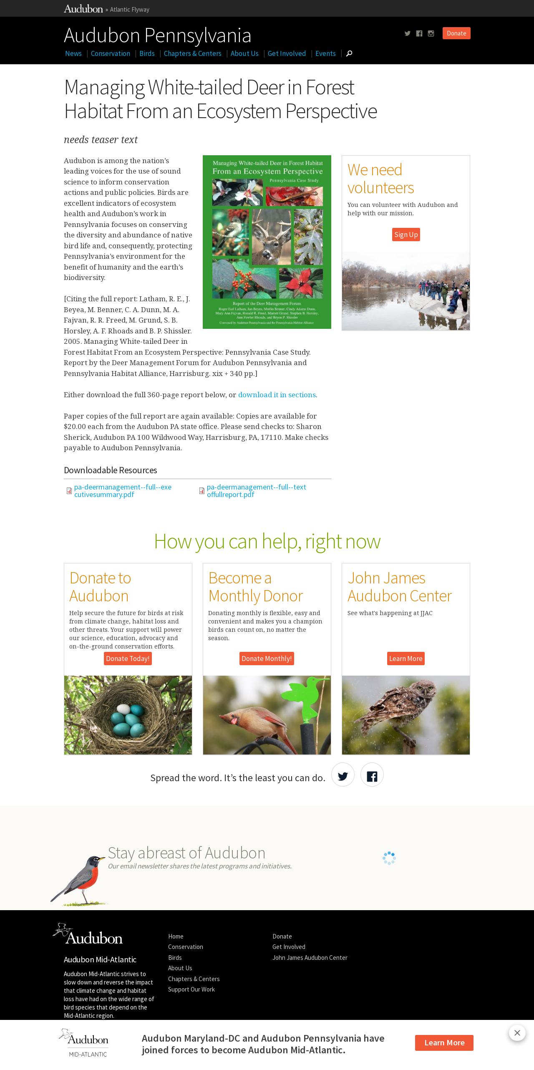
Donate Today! (128, 658)
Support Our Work (191, 989)
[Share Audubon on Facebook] (372, 774)
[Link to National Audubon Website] (83, 10)
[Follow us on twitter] (407, 34)
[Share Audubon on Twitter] (343, 774)
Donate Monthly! (267, 658)
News (73, 53)
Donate (456, 33)
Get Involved (287, 53)
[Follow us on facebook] (419, 34)
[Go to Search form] (349, 53)
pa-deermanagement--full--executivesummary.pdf (122, 490)
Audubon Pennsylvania (158, 33)
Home (176, 936)
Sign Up (406, 234)
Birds (147, 53)
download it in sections (277, 394)
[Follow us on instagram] (431, 34)
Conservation (110, 53)
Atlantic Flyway (129, 9)
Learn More (406, 658)
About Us (245, 53)
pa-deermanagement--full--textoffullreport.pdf (256, 490)
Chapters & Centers (193, 53)
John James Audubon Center (310, 957)
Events (325, 53)
